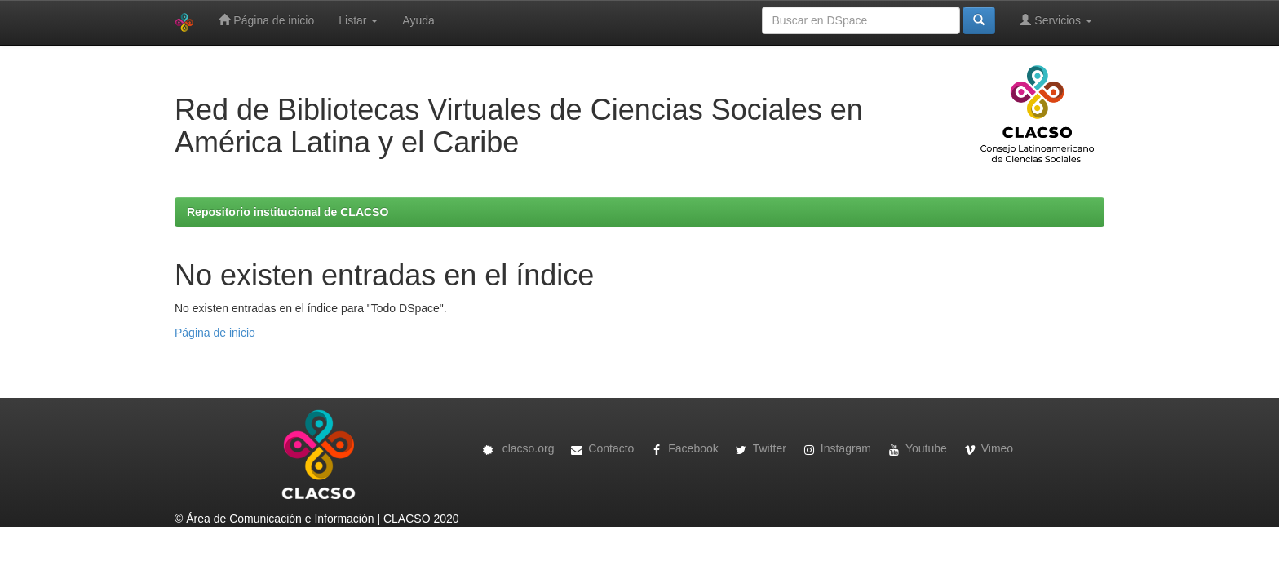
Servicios (1056, 20)
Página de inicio (266, 20)
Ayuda (418, 20)
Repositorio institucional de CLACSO (287, 211)
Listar (358, 20)
